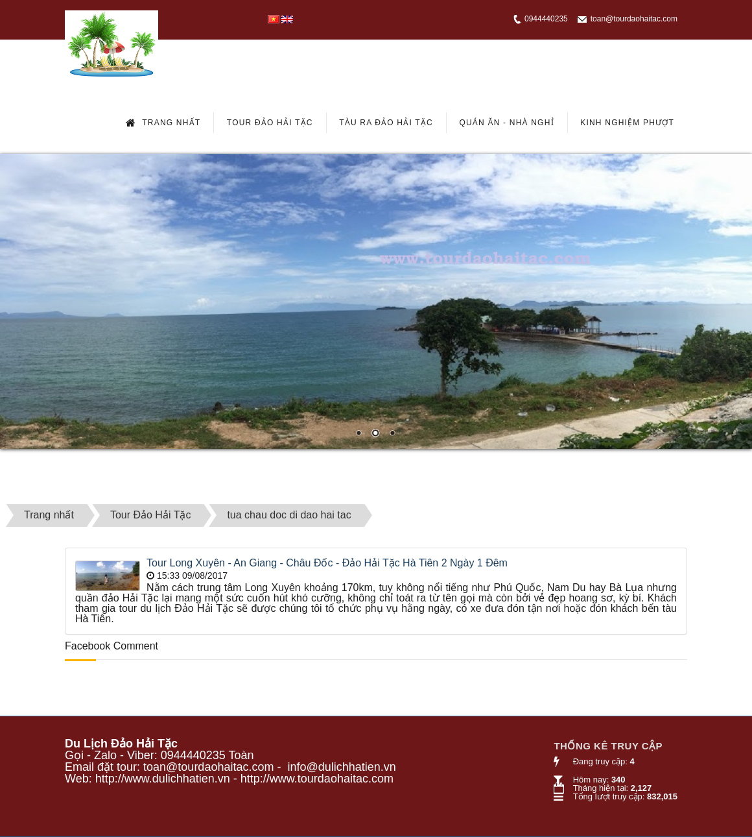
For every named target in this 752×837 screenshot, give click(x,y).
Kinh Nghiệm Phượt (627, 122)
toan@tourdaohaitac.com (634, 18)
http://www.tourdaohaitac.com (317, 778)
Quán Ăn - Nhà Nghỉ (506, 122)
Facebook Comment (111, 645)
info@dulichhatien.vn (341, 766)
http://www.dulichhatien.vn (162, 778)
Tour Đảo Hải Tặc (270, 122)
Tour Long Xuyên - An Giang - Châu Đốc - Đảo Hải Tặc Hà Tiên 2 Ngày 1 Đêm (327, 562)
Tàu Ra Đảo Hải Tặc (386, 122)
